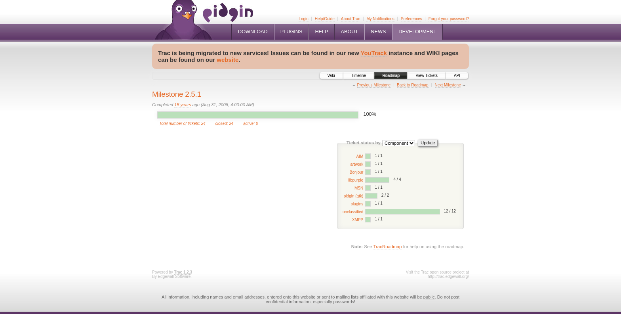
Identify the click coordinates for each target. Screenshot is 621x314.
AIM (359, 156)
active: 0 (250, 123)
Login (303, 19)
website (227, 59)
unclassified (353, 212)
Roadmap (390, 75)
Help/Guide (325, 19)
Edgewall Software (174, 276)
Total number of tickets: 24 (182, 123)
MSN (358, 188)
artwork (356, 164)
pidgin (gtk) (353, 196)
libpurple (355, 180)
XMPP (357, 220)
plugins (357, 204)
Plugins (291, 31)
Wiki (331, 75)
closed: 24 (224, 123)
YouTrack (374, 53)
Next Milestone (448, 85)
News (378, 31)
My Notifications (380, 19)
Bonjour (356, 172)
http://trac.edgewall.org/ (448, 276)
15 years (182, 104)
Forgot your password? (449, 19)
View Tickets (426, 75)
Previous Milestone (374, 85)
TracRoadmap (387, 246)
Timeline (358, 75)
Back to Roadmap (413, 85)
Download (253, 31)
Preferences (411, 19)
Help (321, 31)
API (457, 75)
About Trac (350, 19)
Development (417, 31)
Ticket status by (364, 142)
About (349, 31)
